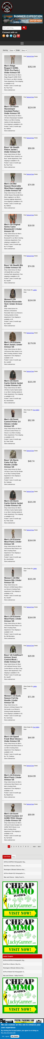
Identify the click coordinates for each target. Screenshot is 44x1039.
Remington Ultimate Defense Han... (14, 869)
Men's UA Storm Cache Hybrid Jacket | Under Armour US (13, 383)
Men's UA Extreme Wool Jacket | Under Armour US (13, 344)
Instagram (15, 36)
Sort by (5, 50)
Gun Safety (36, 410)
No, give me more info (8, 1033)
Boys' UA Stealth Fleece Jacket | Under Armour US (12, 149)
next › (34, 846)
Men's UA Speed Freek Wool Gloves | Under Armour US (13, 739)
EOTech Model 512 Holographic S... (15, 873)
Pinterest (19, 36)
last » (39, 846)
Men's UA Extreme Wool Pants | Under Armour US (12, 541)
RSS (4, 36)
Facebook (8, 36)
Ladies (35, 290)
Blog (13, 856)
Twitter (11, 36)
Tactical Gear (30, 56)
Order (18, 50)
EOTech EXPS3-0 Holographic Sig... (15, 862)
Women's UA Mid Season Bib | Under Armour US (12, 580)
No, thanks (15, 1036)
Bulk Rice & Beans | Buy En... (13, 865)
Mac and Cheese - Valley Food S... (14, 877)
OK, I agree (5, 1036)
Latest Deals (7, 856)
